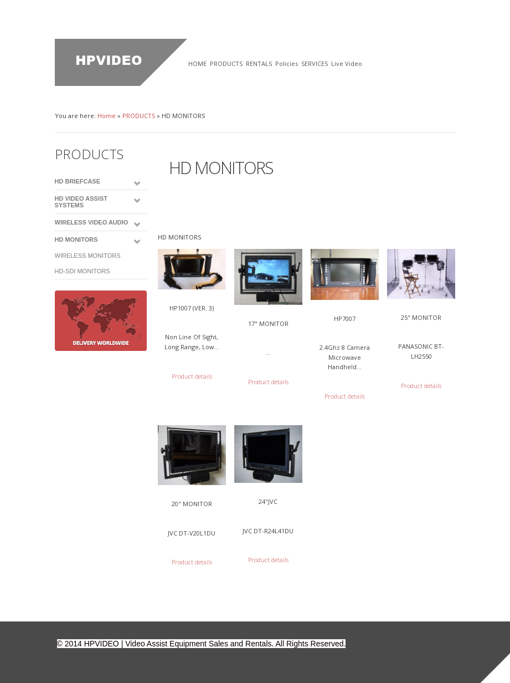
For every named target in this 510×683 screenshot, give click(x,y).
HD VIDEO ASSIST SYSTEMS (81, 201)
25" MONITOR (421, 317)
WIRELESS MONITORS (88, 255)
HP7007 (345, 318)
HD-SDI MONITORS (82, 271)
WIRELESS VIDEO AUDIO (91, 222)
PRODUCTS (138, 115)
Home (106, 115)
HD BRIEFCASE (78, 181)
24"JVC (268, 501)
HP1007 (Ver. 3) (191, 308)
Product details (192, 376)
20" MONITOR (192, 503)
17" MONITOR (268, 323)
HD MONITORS (76, 239)
